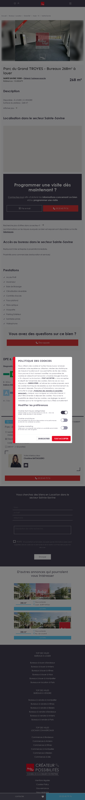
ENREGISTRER (44, 438)
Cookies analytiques (38, 420)
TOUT (61, 438)
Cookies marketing (38, 427)
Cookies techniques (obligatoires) (38, 412)
